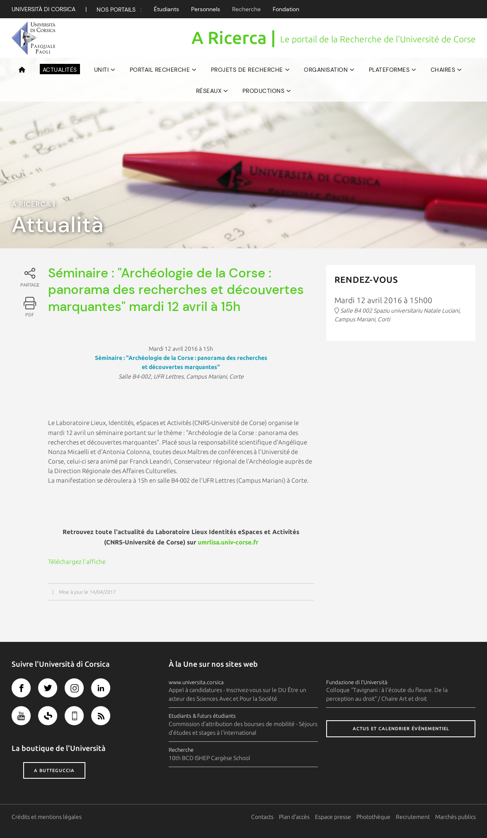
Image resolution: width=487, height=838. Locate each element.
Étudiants (166, 9)
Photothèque (373, 817)
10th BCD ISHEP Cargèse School (209, 758)
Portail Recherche (160, 69)
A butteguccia (54, 770)
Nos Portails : (119, 9)
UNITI (101, 69)
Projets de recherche (247, 69)
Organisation (326, 69)
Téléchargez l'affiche (77, 561)
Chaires (443, 69)
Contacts (262, 817)
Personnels (205, 9)
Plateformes (389, 69)
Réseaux (209, 91)
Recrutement (413, 817)
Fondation (286, 9)
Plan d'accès (294, 817)
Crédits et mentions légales (47, 817)
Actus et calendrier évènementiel (401, 728)
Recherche (246, 9)
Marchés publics (455, 817)
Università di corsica (43, 9)
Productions (263, 91)
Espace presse (333, 817)
